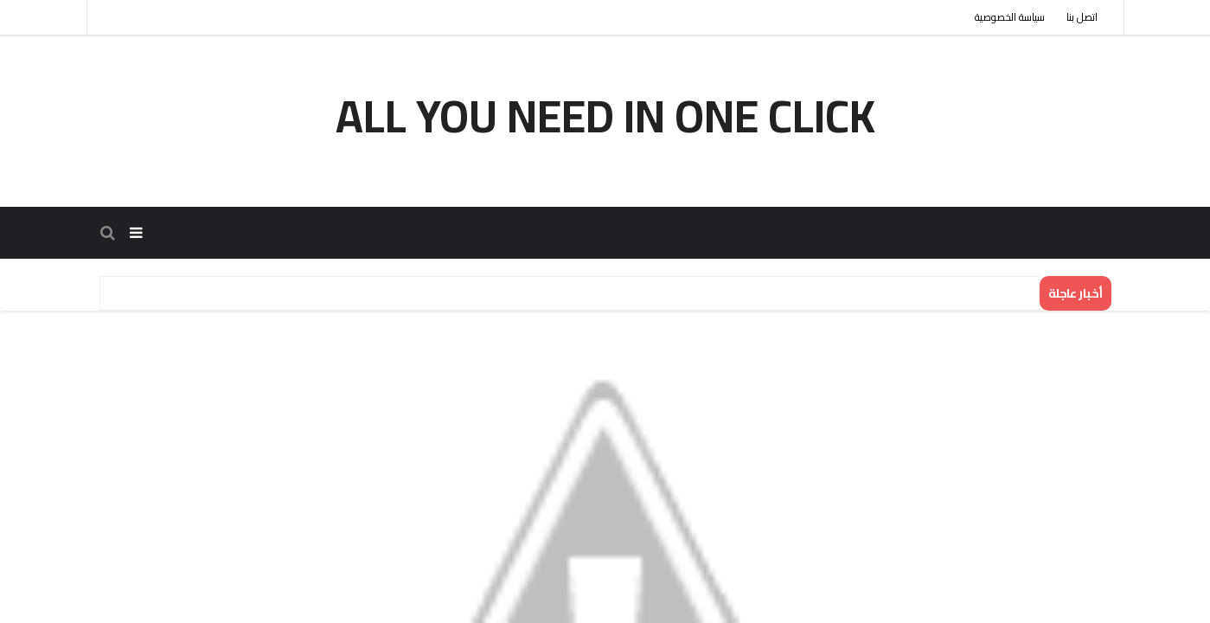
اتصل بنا (1082, 17)
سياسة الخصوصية (1010, 17)
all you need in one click (605, 116)
